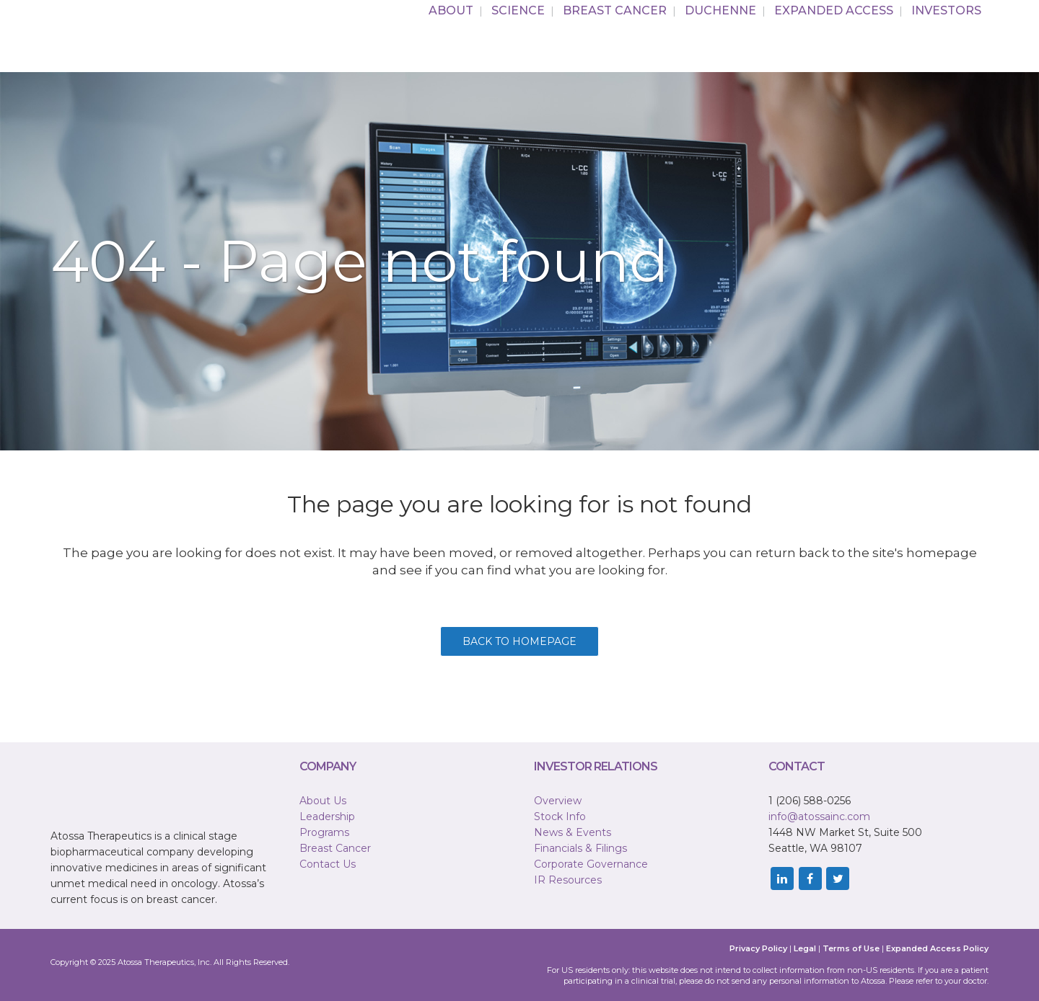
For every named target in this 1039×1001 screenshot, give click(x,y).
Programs (324, 832)
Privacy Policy (758, 948)
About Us (322, 800)
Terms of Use (851, 948)
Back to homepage (519, 641)
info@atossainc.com (819, 816)
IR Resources (568, 879)
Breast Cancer (335, 848)
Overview (558, 800)
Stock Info (560, 816)
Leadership (327, 816)
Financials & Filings (580, 848)
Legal (805, 948)
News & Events (572, 832)
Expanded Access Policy (937, 948)
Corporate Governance (591, 864)
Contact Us (327, 864)
